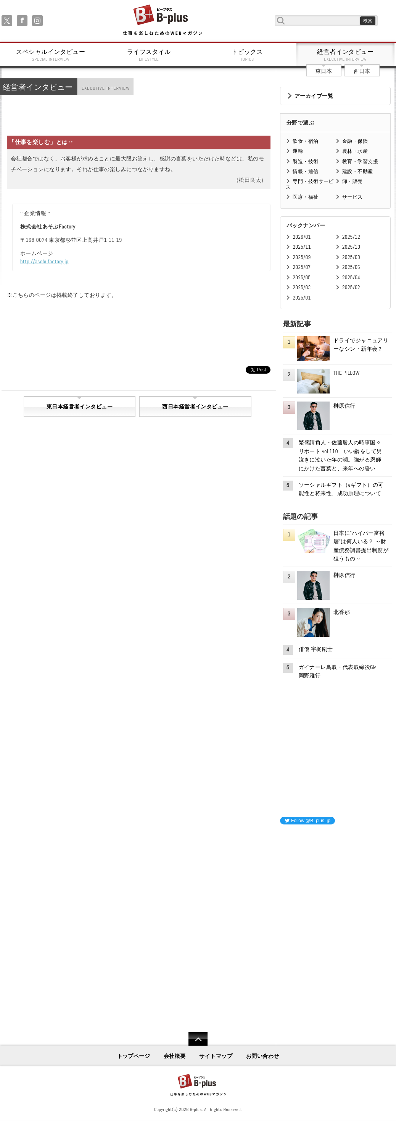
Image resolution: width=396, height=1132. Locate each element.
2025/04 (351, 277)
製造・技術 (305, 161)
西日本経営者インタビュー (195, 406)
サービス (352, 197)
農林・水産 (355, 151)
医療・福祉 (305, 197)
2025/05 (302, 277)
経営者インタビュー (345, 55)
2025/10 (351, 247)
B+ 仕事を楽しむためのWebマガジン (162, 20)
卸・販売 (352, 181)
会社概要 (175, 1056)
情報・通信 (305, 171)
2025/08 (351, 257)
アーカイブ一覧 (314, 95)
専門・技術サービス (309, 184)
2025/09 (302, 257)
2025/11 (302, 247)
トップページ (133, 1056)
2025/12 (351, 237)
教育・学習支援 (360, 161)
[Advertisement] (337, 878)
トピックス (247, 55)
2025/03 (302, 287)
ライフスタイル (149, 55)
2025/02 (351, 287)
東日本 (324, 71)
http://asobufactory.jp (44, 261)
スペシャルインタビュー (51, 55)
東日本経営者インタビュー (80, 406)
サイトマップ (215, 1056)
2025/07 (302, 267)
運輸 (298, 151)
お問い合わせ (262, 1056)
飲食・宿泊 (305, 141)
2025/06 (351, 267)
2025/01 (302, 298)
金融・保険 (355, 141)
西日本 (362, 71)
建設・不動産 (357, 171)
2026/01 (302, 237)
